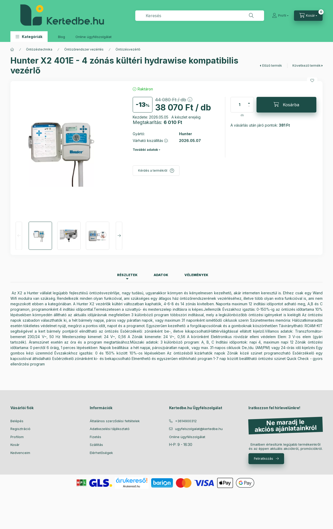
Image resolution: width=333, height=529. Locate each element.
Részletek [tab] (127, 275)
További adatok (145, 150)
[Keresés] (251, 16)
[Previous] (19, 236)
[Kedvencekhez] (312, 80)
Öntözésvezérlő (128, 49)
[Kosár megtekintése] (308, 15)
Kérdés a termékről (152, 170)
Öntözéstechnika (39, 49)
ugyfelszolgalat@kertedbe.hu (199, 429)
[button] (29, 36)
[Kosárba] (286, 105)
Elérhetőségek (101, 453)
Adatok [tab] (161, 275)
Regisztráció (20, 429)
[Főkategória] (12, 49)
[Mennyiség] (240, 104)
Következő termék (306, 65)
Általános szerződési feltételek (115, 421)
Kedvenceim (20, 453)
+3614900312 (186, 421)
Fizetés (95, 437)
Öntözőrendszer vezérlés (84, 49)
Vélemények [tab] (196, 275)
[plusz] (249, 101)
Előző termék (272, 65)
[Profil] (280, 15)
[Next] (119, 236)
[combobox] (199, 15)
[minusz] (249, 108)
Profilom (17, 437)
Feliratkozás (263, 458)
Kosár (15, 445)
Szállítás (96, 445)
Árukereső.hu (131, 486)
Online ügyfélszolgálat (93, 37)
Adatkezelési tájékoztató (110, 429)
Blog (61, 37)
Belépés (16, 421)
